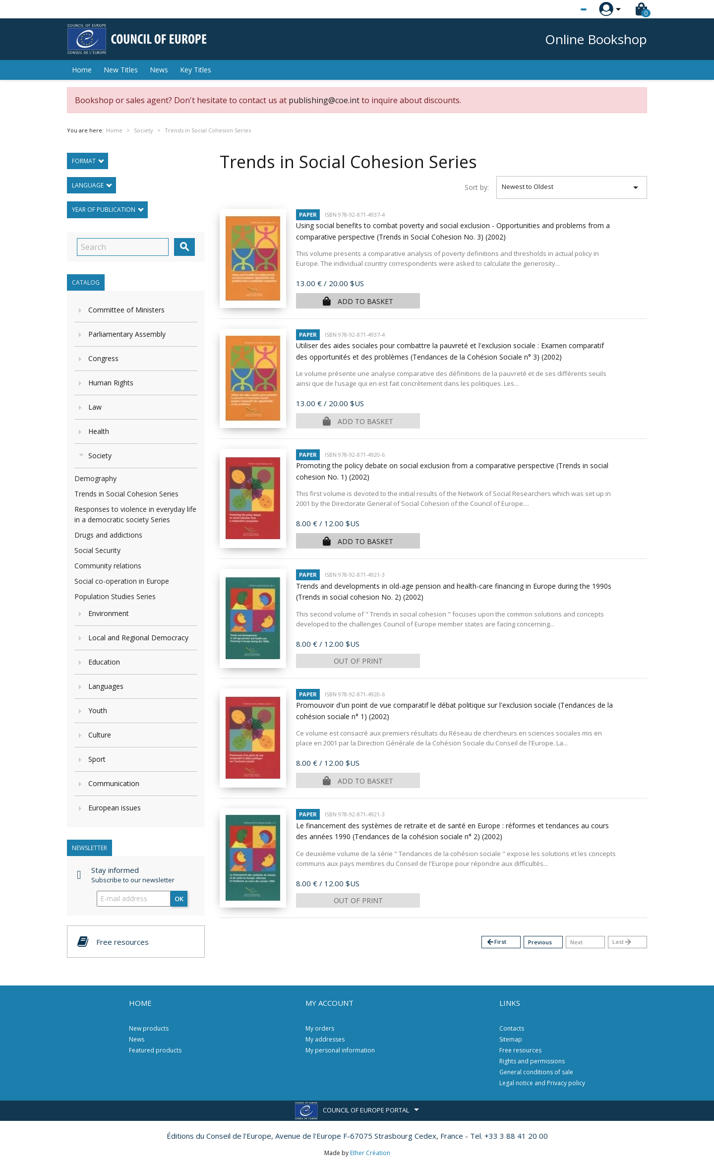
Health (98, 431)
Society (100, 455)
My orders (319, 1028)
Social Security (97, 550)
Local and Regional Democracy (138, 637)
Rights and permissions (532, 1061)
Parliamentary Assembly (127, 334)
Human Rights (110, 382)
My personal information (340, 1050)
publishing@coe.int (324, 100)
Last (622, 942)
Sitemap (510, 1039)
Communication (113, 783)
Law (95, 407)
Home (82, 69)
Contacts (511, 1028)
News (159, 69)
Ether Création (370, 1153)
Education (104, 662)
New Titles (121, 69)
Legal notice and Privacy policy (542, 1083)
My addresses (325, 1039)
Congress (103, 358)
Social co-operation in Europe (121, 581)
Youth (97, 710)
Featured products (155, 1050)
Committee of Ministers (126, 309)
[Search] (123, 247)
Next (576, 942)
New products (149, 1028)
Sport (97, 759)
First (496, 942)
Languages (105, 686)
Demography (95, 478)
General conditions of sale (536, 1072)
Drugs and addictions (108, 535)
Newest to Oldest (572, 187)
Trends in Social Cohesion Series (126, 493)
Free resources (520, 1050)
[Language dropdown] (565, 9)
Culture (99, 734)
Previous (540, 942)
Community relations (107, 565)
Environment (108, 613)
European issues (114, 807)
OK (179, 898)
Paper (308, 214)
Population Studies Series (115, 596)
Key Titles (195, 69)
